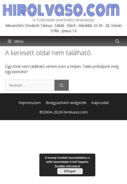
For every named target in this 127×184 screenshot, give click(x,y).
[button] (117, 41)
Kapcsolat (100, 102)
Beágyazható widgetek (66, 102)
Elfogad (70, 171)
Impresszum (29, 102)
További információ (67, 166)
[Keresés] (61, 85)
